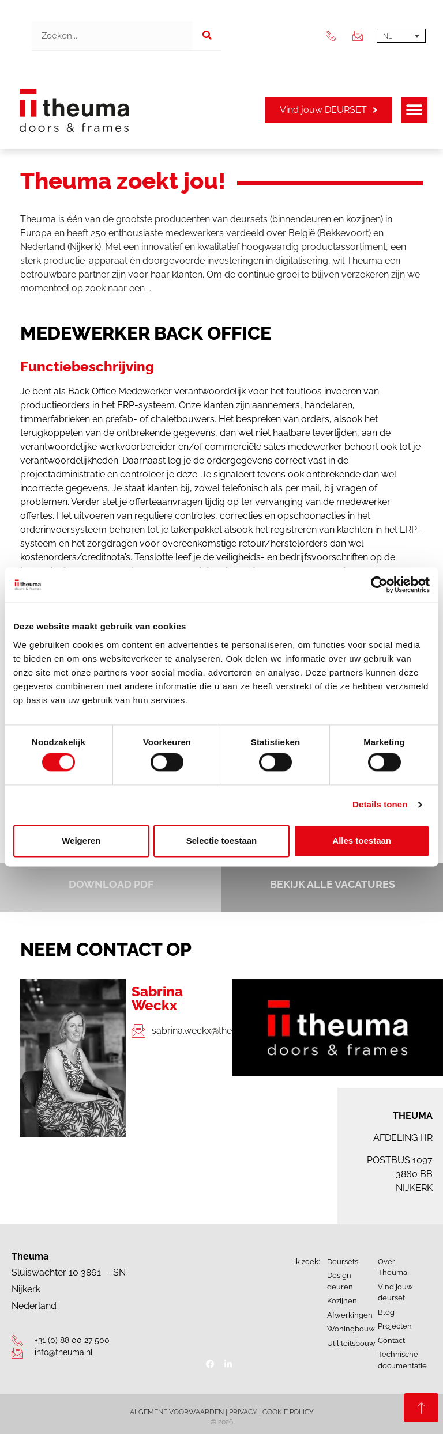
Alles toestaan (361, 840)
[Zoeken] (207, 35)
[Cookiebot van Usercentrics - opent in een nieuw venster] (379, 584)
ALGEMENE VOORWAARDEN (177, 1412)
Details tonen (379, 805)
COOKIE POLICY (288, 1412)
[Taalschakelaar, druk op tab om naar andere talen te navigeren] (401, 36)
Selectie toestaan (221, 840)
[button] (414, 110)
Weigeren (81, 840)
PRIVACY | (245, 1412)
